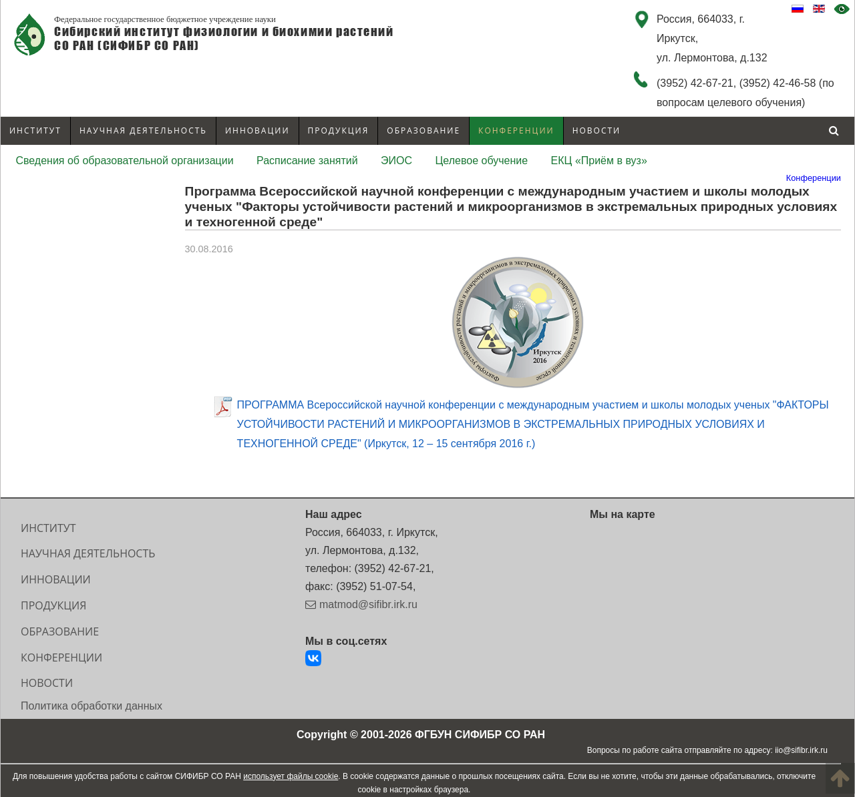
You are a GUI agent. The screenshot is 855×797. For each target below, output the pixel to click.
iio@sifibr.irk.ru (801, 750)
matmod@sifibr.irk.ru (368, 604)
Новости (596, 130)
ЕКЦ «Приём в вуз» (599, 160)
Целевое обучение (482, 160)
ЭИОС (396, 160)
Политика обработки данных (91, 706)
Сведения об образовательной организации (124, 160)
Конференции (516, 130)
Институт (35, 130)
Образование (423, 130)
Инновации (257, 130)
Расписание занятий (307, 160)
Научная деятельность (143, 130)
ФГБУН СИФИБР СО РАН (480, 734)
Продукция (338, 130)
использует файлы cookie (290, 776)
